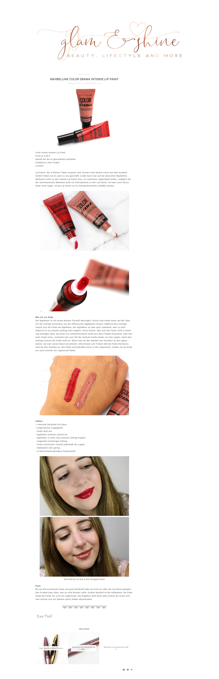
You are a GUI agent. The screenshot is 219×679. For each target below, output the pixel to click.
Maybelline (84, 74)
